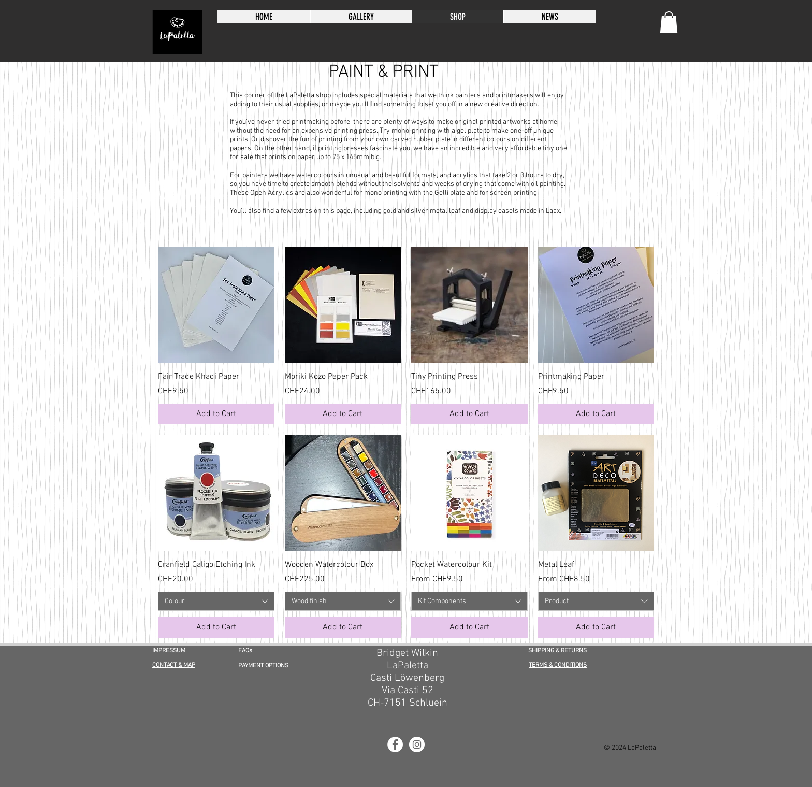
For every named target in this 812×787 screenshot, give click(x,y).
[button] (669, 22)
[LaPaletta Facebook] (395, 744)
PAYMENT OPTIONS (263, 665)
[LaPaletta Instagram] (417, 744)
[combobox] (216, 601)
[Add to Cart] (216, 414)
